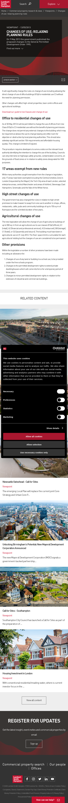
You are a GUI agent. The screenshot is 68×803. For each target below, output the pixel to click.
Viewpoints (50, 11)
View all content (34, 700)
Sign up (34, 744)
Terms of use (49, 786)
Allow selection (33, 444)
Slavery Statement (17, 790)
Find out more (15, 49)
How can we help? (45, 799)
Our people (58, 764)
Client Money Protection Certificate (48, 790)
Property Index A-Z (46, 793)
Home (3, 11)
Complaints (6, 790)
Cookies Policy (60, 786)
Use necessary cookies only (34, 452)
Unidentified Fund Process (30, 793)
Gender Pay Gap (30, 790)
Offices (36, 768)
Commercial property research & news (25, 11)
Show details (53, 428)
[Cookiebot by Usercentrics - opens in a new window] (53, 349)
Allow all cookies (34, 436)
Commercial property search (23, 764)
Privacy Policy (58, 793)
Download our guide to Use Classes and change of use (24, 112)
